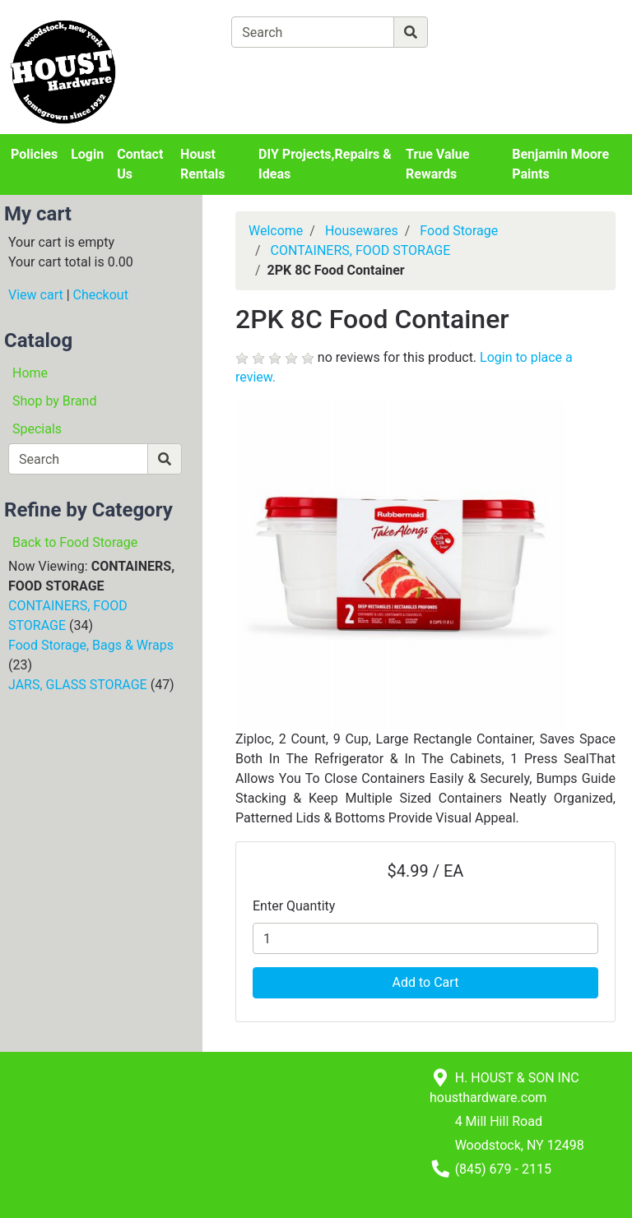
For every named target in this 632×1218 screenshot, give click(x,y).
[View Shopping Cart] (295, 70)
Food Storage (459, 231)
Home (30, 373)
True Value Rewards (437, 164)
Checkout (100, 295)
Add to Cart (426, 982)
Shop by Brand (54, 401)
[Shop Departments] (172, 32)
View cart (35, 295)
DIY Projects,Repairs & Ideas (325, 164)
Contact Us (140, 164)
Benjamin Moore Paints (560, 164)
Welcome (276, 231)
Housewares (361, 231)
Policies (34, 154)
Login (87, 154)
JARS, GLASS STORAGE (77, 684)
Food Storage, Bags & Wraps (91, 645)
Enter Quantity (294, 906)
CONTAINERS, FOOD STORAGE (361, 250)
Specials (37, 429)
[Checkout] (402, 70)
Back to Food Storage (74, 542)
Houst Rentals (202, 164)
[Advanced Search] (499, 31)
